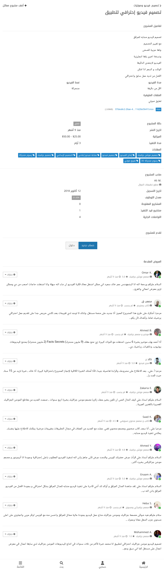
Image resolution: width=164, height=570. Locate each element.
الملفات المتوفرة (152, 95)
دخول (72, 245)
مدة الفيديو (154, 82)
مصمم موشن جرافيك (139, 277)
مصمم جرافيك (142, 536)
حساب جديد (88, 245)
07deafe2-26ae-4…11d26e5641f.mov (134, 109)
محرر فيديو (144, 363)
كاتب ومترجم (143, 306)
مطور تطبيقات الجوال (148, 185)
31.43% (76, 197)
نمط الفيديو (73, 82)
